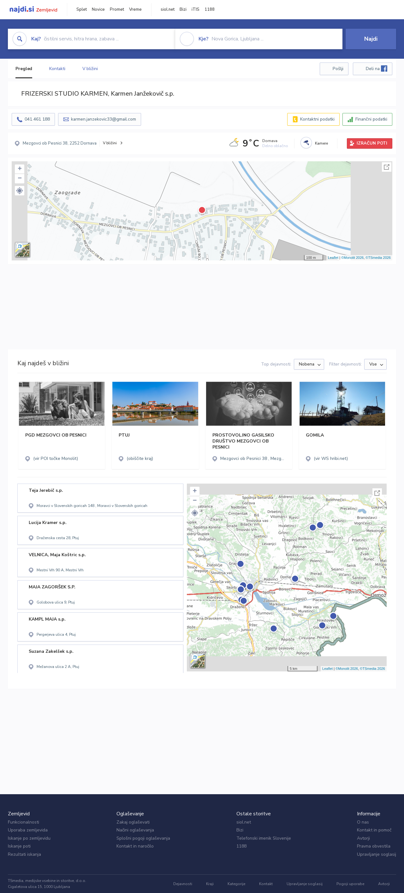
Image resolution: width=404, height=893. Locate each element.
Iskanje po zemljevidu (29, 838)
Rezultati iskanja (24, 854)
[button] (19, 190)
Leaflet (333, 257)
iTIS (195, 9)
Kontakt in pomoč (374, 830)
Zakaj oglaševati (133, 822)
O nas (363, 822)
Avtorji (363, 838)
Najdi (370, 39)
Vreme (135, 9)
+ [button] (20, 169)
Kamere (321, 143)
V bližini (90, 69)
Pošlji (338, 69)
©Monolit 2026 (352, 257)
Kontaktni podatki (317, 119)
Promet (117, 9)
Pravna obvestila (373, 846)
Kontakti (57, 69)
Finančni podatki (371, 119)
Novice (98, 9)
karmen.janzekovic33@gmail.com (103, 119)
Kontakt (266, 883)
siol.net (168, 9)
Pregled (23, 69)
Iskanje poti (19, 846)
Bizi (183, 9)
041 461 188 (37, 119)
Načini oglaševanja (135, 830)
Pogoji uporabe (350, 883)
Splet (81, 9)
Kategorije (236, 883)
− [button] (20, 178)
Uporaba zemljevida (28, 830)
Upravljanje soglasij (376, 854)
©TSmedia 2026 (378, 257)
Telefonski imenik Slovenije (263, 838)
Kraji (210, 883)
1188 (210, 9)
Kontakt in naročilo (135, 846)
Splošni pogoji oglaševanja (143, 838)
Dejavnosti (182, 883)
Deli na (376, 68)
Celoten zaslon (386, 167)
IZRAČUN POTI (372, 143)
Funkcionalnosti (23, 822)
